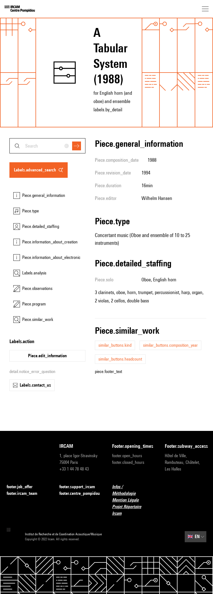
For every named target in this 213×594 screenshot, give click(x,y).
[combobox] (47, 145)
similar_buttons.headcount (120, 359)
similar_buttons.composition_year (170, 345)
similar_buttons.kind (114, 345)
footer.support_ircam (80, 487)
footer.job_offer (23, 487)
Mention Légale (128, 500)
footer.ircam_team (25, 494)
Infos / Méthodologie (133, 490)
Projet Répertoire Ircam (133, 510)
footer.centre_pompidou (79, 493)
